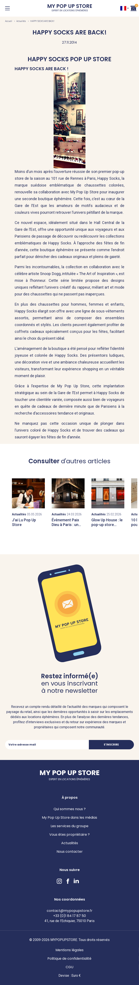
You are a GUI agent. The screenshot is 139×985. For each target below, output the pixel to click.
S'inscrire (111, 744)
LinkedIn (76, 881)
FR (123, 8)
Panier (133, 8)
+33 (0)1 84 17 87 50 (69, 915)
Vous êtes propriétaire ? (69, 834)
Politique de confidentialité (69, 958)
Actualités (21, 21)
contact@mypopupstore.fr (69, 910)
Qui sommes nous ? (70, 809)
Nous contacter (70, 851)
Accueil (8, 21)
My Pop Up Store (69, 8)
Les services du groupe (69, 826)
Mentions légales (69, 950)
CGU (69, 967)
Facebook (67, 881)
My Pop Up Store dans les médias (69, 817)
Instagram (59, 881)
